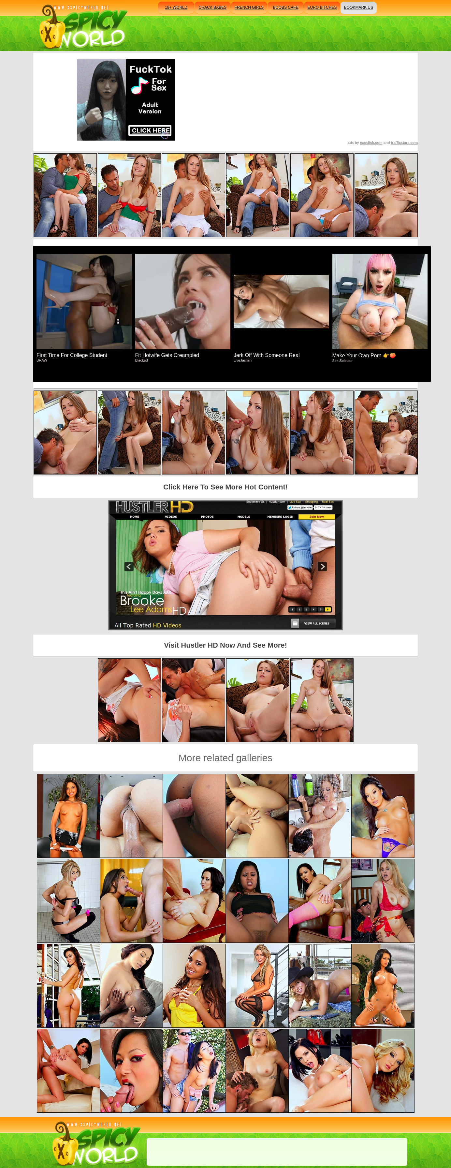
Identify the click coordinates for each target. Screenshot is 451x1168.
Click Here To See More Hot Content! (225, 487)
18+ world (176, 7)
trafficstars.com (404, 142)
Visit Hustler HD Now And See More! (225, 645)
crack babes (212, 7)
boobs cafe (285, 7)
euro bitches (322, 7)
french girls (249, 7)
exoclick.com (371, 142)
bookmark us (358, 7)
